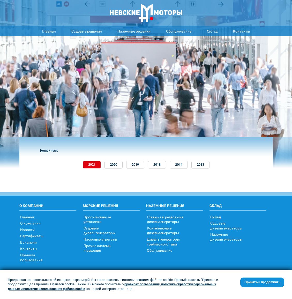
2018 (157, 164)
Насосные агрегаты (100, 239)
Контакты (241, 31)
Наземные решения (134, 31)
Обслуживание (178, 31)
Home (44, 150)
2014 (178, 164)
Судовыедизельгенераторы (100, 230)
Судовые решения (86, 31)
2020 (113, 164)
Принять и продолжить (262, 282)
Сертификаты (31, 235)
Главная (49, 31)
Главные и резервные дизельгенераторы (165, 219)
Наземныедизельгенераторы (226, 237)
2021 (91, 164)
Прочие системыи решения (97, 248)
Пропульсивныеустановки (97, 219)
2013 (200, 164)
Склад (212, 31)
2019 (135, 164)
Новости (27, 229)
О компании (30, 223)
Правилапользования (31, 257)
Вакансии (28, 242)
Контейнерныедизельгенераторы (163, 230)
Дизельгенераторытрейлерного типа (163, 242)
